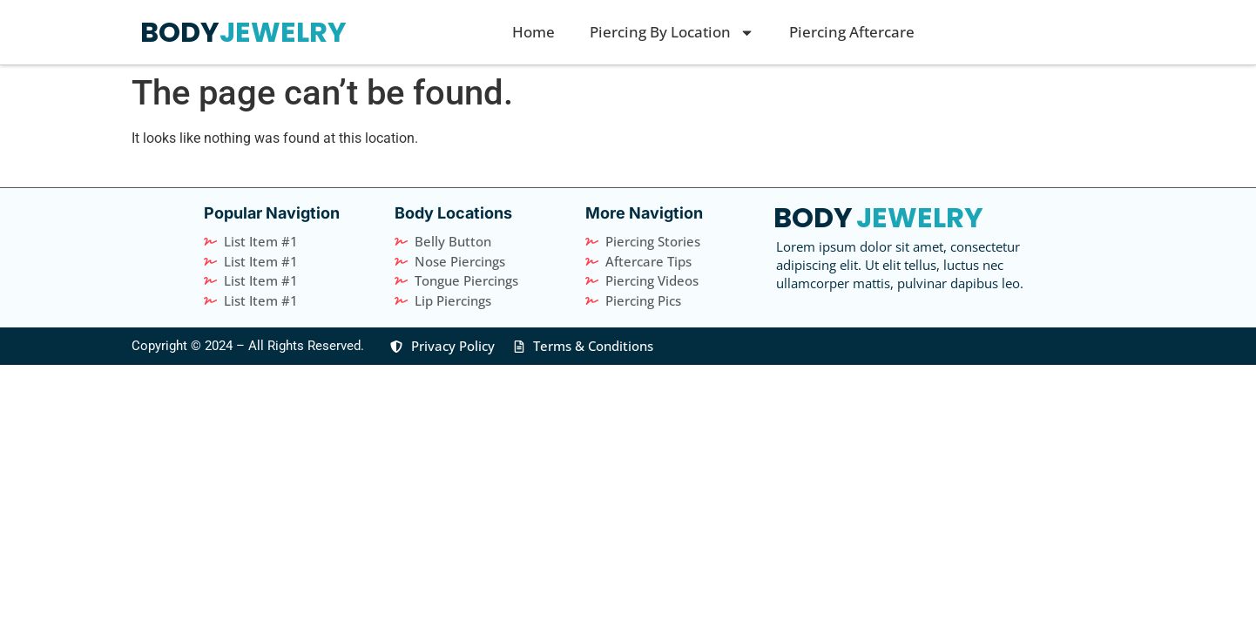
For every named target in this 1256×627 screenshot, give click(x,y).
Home (533, 32)
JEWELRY (283, 31)
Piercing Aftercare (852, 32)
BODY (179, 31)
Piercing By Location (672, 33)
